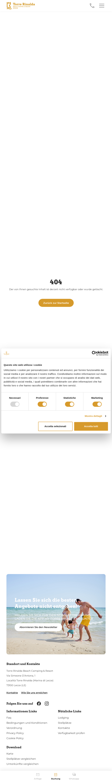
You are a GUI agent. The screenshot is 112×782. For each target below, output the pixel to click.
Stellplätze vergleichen (21, 758)
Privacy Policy (15, 733)
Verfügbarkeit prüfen (71, 733)
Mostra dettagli (93, 416)
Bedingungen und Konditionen (26, 722)
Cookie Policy (15, 738)
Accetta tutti (91, 426)
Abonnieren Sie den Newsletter (38, 627)
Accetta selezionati (55, 426)
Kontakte (12, 692)
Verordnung (14, 727)
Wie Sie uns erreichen (34, 692)
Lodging (63, 717)
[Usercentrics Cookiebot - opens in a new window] (94, 353)
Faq (8, 717)
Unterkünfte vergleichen (22, 763)
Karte (9, 753)
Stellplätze (64, 722)
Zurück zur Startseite (56, 302)
